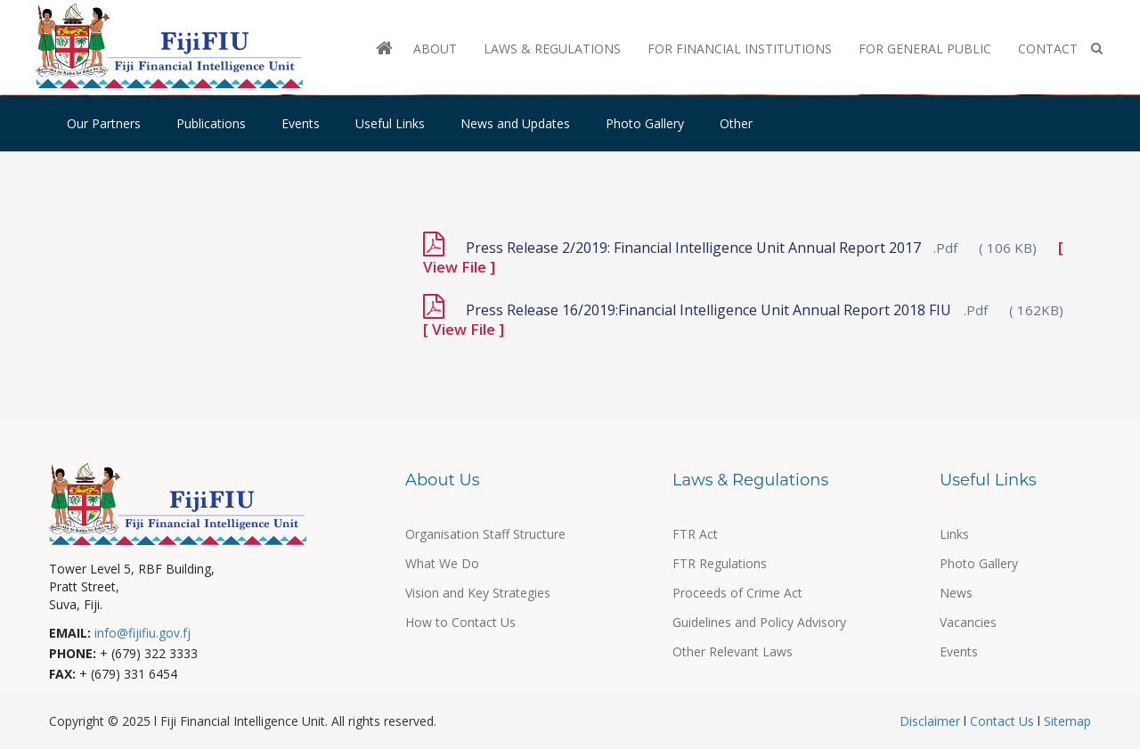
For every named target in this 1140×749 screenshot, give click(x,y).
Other (736, 123)
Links (954, 533)
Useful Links (390, 123)
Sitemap (1065, 720)
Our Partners (104, 123)
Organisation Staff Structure (485, 533)
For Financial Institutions (739, 48)
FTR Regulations (719, 563)
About (435, 48)
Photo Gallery (645, 123)
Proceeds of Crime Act (737, 592)
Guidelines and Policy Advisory (759, 622)
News (956, 592)
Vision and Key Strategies (477, 592)
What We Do (442, 563)
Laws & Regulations (552, 48)
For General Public (925, 48)
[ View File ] (463, 329)
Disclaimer (932, 720)
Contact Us (1002, 720)
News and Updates (515, 123)
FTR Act (695, 533)
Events (300, 123)
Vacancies (968, 622)
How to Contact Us (460, 622)
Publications (211, 123)
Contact (1048, 48)
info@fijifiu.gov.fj (142, 632)
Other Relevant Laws (732, 651)
